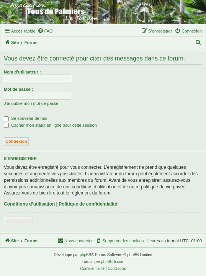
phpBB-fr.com (112, 262)
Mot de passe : (18, 89)
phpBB (85, 255)
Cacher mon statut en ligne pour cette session (50, 125)
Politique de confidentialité (88, 204)
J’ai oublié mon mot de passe (31, 103)
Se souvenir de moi (25, 118)
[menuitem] (45, 31)
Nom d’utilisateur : (22, 72)
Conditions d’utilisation (29, 204)
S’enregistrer (18, 220)
